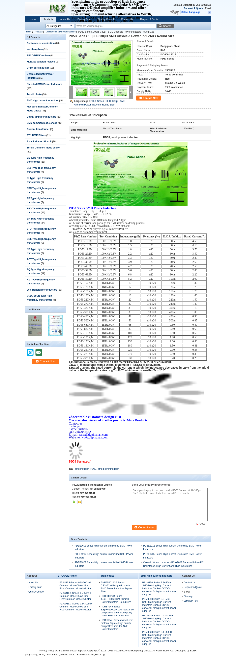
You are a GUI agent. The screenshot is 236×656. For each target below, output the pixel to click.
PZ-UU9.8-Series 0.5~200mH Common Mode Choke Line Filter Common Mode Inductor (75, 585)
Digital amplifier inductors (41, 116)
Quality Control (106, 19)
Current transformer (38, 129)
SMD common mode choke (42, 123)
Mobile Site (191, 601)
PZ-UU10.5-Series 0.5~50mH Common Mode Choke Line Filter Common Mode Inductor (75, 596)
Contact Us (127, 19)
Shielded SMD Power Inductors (44, 84)
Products (48, 19)
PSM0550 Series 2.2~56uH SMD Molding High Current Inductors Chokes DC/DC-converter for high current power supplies (159, 605)
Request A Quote (193, 8)
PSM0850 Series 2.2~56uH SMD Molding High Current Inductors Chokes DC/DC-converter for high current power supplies (159, 588)
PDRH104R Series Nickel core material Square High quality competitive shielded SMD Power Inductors (117, 625)
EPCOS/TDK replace (38, 55)
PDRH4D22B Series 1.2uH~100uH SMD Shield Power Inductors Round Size (116, 599)
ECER (193, 650)
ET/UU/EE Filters (36, 135)
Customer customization (41, 43)
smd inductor (82, 469)
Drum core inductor (38, 67)
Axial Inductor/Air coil (39, 141)
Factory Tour (84, 19)
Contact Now (150, 98)
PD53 (93, 469)
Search (167, 25)
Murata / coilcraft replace (41, 61)
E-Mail (187, 591)
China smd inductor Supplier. (71, 650)
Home (33, 19)
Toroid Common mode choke (43, 147)
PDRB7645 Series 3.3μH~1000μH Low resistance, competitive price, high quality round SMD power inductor (117, 611)
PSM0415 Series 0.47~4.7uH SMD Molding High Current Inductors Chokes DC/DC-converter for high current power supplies (159, 621)
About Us (65, 19)
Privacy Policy (46, 650)
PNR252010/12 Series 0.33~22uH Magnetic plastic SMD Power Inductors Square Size (117, 587)
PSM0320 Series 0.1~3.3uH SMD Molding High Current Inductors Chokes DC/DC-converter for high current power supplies (159, 638)
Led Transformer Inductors (42, 289)
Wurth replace (35, 49)
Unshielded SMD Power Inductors (60, 32)
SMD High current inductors (42, 100)
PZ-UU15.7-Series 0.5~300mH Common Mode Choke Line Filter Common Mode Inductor (75, 606)
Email (208, 8)
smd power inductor (108, 469)
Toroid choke (34, 94)
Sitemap (188, 596)
